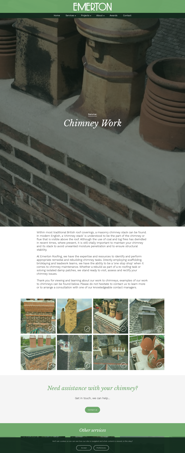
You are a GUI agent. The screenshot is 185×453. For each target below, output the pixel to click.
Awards (114, 15)
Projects (84, 15)
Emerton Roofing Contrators (92, 6)
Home (55, 15)
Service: (92, 114)
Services (68, 15)
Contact (129, 15)
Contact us (92, 410)
